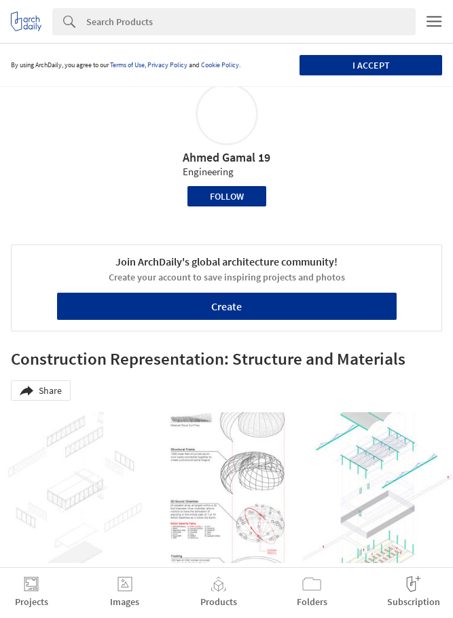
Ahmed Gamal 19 (226, 157)
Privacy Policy (167, 64)
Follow (227, 196)
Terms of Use (127, 64)
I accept (371, 65)
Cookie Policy (220, 64)
